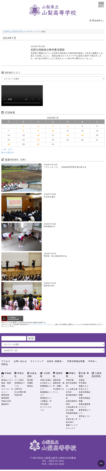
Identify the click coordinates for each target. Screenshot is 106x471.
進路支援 (57, 380)
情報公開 (71, 374)
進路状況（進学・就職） (59, 384)
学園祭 (30, 383)
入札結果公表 (72, 407)
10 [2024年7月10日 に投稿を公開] (53, 131)
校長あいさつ (7, 380)
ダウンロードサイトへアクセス (39, 324)
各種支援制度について (84, 405)
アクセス (5, 361)
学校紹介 (6, 374)
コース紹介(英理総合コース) (19, 383)
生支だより (83, 389)
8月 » (11, 149)
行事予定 (18, 389)
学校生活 (19, 374)
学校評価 (70, 380)
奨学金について (84, 417)
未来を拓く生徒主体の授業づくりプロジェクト (72, 423)
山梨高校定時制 (97, 374)
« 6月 (3, 149)
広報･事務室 (84, 374)
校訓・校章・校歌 (7, 384)
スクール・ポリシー (7, 390)
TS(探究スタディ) (58, 390)
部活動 (30, 380)
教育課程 (5, 398)
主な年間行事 (20, 392)
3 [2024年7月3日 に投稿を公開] (53, 126)
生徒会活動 (32, 374)
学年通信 (83, 383)
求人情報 (70, 410)
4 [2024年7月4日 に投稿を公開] (67, 126)
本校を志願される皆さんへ (46, 381)
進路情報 (58, 374)
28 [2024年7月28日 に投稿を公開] (9, 144)
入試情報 (45, 374)
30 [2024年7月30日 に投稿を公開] (38, 144)
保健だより (83, 386)
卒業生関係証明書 (76, 361)
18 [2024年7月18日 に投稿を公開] (68, 135)
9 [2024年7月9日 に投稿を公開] (38, 131)
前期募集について (46, 387)
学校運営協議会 (72, 414)
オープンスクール (46, 408)
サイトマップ (37, 361)
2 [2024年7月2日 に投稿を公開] (38, 126)
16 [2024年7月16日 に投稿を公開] (38, 135)
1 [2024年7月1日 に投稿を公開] (23, 126)
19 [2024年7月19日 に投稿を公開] (82, 135)
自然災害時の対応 (72, 402)
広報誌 (82, 380)
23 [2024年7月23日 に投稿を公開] (38, 140)
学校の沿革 (6, 401)
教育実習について (84, 411)
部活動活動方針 (72, 396)
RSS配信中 (7, 153)
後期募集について (46, 393)
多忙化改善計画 (72, 384)
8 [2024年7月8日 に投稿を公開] (23, 131)
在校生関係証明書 (84, 393)
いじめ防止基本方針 (72, 390)
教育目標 (5, 395)
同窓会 (4, 364)
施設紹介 (5, 404)
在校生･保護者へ (55, 361)
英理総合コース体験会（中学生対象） (46, 401)
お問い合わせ (20, 361)
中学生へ (92, 361)
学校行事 (18, 395)
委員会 (30, 386)
